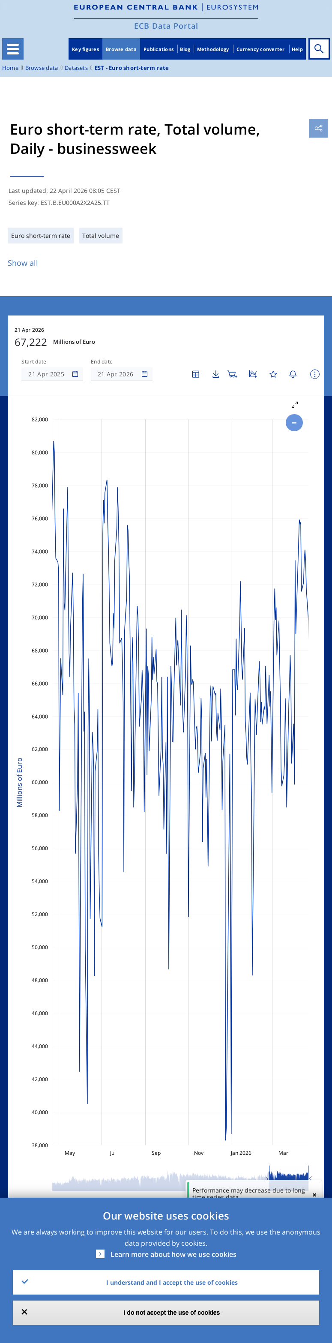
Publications (158, 49)
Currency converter (260, 49)
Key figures (85, 49)
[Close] (314, 1195)
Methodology (213, 49)
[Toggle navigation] (13, 49)
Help (297, 49)
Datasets (76, 68)
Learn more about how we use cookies (173, 1254)
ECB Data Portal (166, 26)
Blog (185, 49)
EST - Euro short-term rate (132, 68)
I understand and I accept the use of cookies (172, 1282)
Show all (23, 263)
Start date (33, 361)
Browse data (121, 49)
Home (10, 68)
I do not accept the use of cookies (172, 1312)
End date (102, 361)
